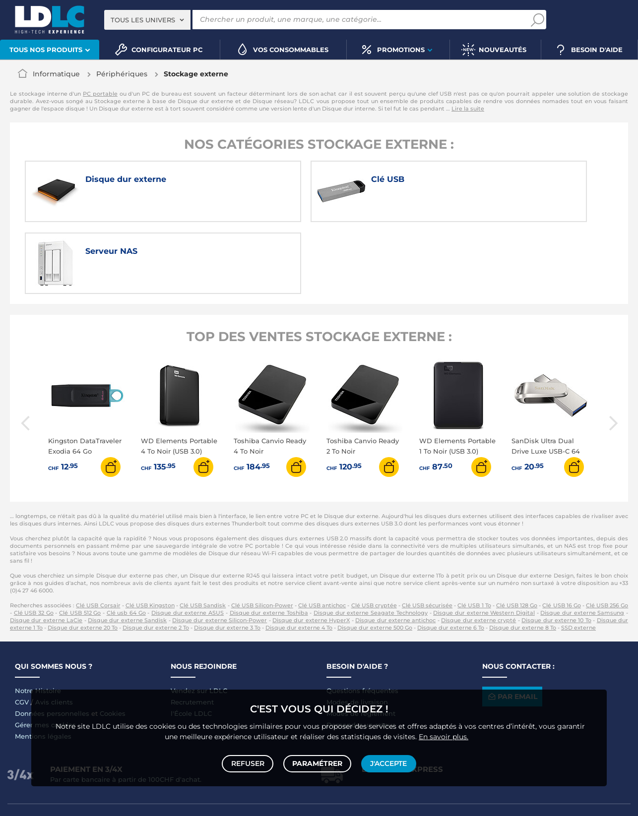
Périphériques (121, 73)
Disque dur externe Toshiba (269, 542)
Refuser (248, 762)
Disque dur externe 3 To (227, 557)
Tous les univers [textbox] (143, 20)
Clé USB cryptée (374, 535)
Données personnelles (52, 643)
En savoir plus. (443, 734)
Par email (512, 626)
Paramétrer (317, 762)
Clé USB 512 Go (80, 542)
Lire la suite (467, 108)
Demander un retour (360, 655)
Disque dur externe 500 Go (374, 557)
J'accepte (387, 762)
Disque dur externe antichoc (395, 550)
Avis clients (54, 632)
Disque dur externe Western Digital (484, 542)
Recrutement (192, 632)
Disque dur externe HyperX (311, 550)
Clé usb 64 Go (126, 542)
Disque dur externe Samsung (582, 542)
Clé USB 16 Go (561, 535)
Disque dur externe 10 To (556, 550)
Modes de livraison (357, 632)
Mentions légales (43, 666)
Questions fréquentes (362, 621)
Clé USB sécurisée (427, 535)
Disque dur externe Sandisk (127, 550)
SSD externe (578, 557)
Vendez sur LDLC (199, 621)
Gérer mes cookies (45, 655)
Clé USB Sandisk (203, 535)
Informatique (56, 73)
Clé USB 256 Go (607, 535)
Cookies (113, 643)
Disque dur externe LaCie (46, 550)
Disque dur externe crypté (478, 550)
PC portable (100, 93)
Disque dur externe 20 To (83, 557)
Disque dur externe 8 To (522, 557)
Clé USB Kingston (150, 535)
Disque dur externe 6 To (450, 557)
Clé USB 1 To (474, 535)
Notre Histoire (38, 621)
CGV (22, 632)
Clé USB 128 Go (516, 535)
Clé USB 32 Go (34, 542)
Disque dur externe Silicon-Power (219, 550)
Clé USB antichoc (322, 535)
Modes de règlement (360, 643)
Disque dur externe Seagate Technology (371, 542)
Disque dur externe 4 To (298, 557)
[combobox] (147, 20)
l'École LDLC (191, 643)
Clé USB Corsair (98, 535)
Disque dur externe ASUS (187, 542)
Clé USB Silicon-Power (262, 535)
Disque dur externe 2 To (156, 557)
